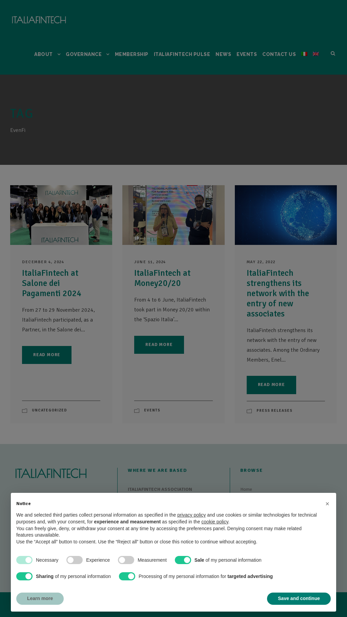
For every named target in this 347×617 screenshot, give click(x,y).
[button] (327, 503)
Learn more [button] (40, 598)
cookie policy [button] (214, 521)
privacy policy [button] (191, 515)
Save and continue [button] (299, 598)
